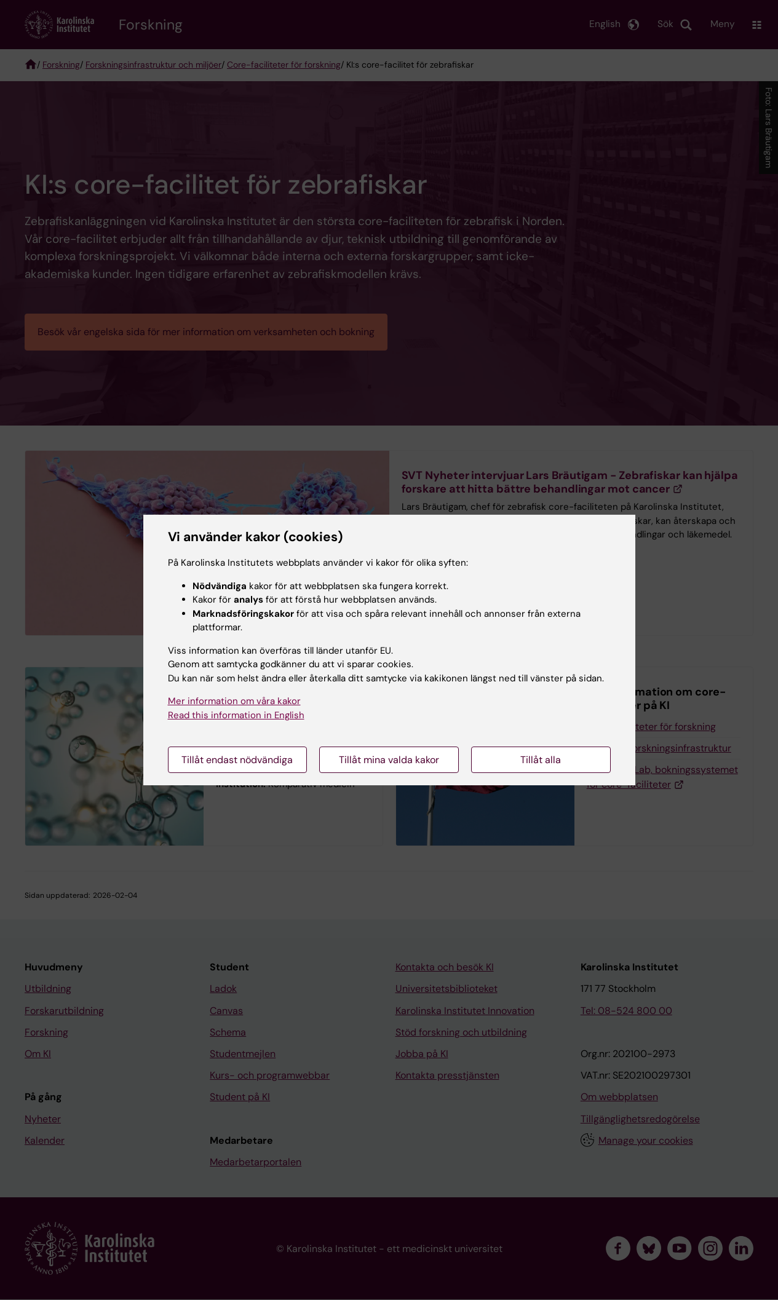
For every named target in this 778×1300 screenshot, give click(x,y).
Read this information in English (236, 715)
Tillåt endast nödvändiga (237, 759)
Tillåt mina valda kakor (389, 759)
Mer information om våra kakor (234, 701)
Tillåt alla (540, 759)
